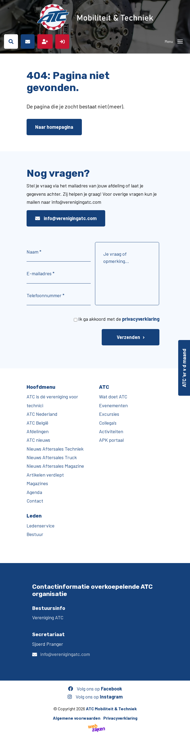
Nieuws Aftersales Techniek (55, 449)
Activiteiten (111, 431)
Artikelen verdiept (45, 475)
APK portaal (111, 440)
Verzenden (128, 337)
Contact (35, 501)
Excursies (109, 414)
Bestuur (35, 534)
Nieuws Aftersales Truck (52, 457)
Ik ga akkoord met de (118, 319)
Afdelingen (38, 431)
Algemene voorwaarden (76, 717)
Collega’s (107, 423)
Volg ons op (95, 689)
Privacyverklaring (120, 717)
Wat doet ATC (113, 396)
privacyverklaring (140, 319)
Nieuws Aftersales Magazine (55, 466)
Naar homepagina (54, 127)
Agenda (34, 492)
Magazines (37, 483)
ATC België (37, 423)
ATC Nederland (42, 414)
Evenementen (113, 405)
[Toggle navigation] (180, 41)
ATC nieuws (38, 440)
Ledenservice (40, 526)
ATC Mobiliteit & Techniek (111, 708)
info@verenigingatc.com (66, 218)
